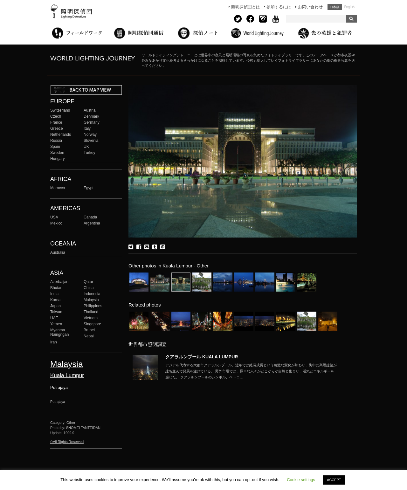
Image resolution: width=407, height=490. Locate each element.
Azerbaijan (59, 282)
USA (54, 217)
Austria (90, 110)
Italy (87, 128)
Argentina (92, 223)
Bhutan (56, 288)
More (251, 371)
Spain (55, 146)
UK (86, 146)
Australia (57, 252)
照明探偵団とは (245, 6)
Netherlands (60, 134)
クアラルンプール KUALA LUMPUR (201, 356)
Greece (56, 128)
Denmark (91, 116)
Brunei (89, 330)
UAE (54, 318)
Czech (55, 116)
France (56, 122)
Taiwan (56, 312)
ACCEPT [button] (334, 480)
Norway (90, 134)
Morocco (57, 188)
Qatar (88, 282)
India (54, 294)
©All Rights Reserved (67, 442)
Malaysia (91, 300)
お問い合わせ (310, 6)
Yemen (56, 324)
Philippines (93, 306)
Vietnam (91, 318)
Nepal (89, 336)
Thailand (91, 312)
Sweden (57, 152)
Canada (90, 217)
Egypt (88, 188)
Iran (53, 342)
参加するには (278, 6)
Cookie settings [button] (301, 479)
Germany (92, 122)
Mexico (56, 223)
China (89, 288)
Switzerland (60, 110)
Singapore (92, 324)
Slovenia (91, 140)
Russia (56, 140)
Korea (55, 300)
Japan (55, 306)
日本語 (335, 7)
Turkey (89, 152)
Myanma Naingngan (59, 332)
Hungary (57, 158)
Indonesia (92, 294)
